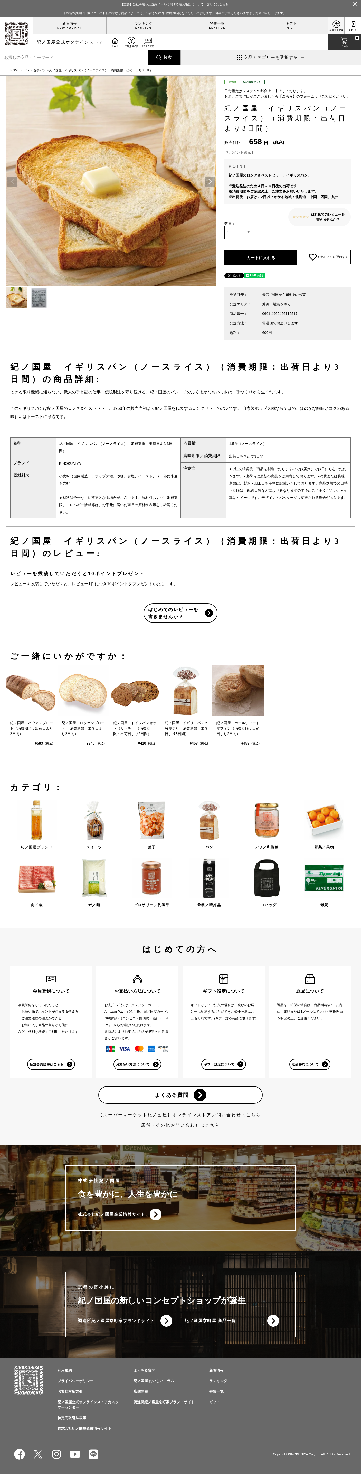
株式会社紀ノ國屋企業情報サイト (112, 1217)
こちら (212, 1127)
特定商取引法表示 (72, 1421)
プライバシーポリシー (75, 1384)
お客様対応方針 (70, 1395)
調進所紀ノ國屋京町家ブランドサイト (116, 1324)
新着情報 (69, 23)
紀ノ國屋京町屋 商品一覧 (210, 1324)
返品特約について (305, 1066)
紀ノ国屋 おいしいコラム (154, 1384)
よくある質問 (171, 1097)
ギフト (291, 23)
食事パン (39, 70)
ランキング (144, 23)
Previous (12, 182)
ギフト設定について (219, 1066)
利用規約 (65, 1374)
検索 (168, 57)
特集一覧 (217, 23)
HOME (15, 70)
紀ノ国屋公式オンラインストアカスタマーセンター (88, 1408)
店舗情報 (141, 1395)
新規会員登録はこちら (46, 1066)
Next (210, 182)
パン (26, 70)
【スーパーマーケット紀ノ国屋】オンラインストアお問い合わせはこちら (179, 1117)
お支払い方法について (133, 1066)
